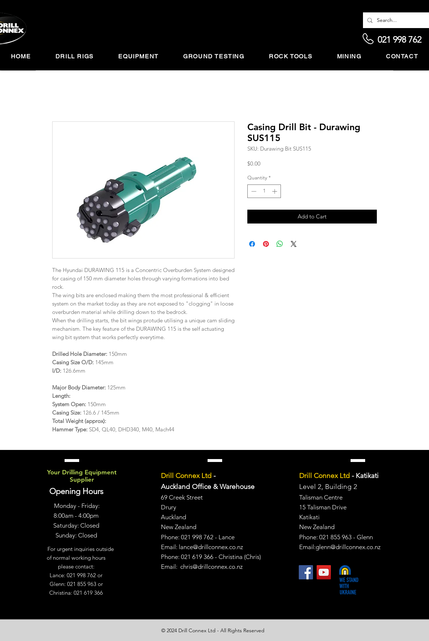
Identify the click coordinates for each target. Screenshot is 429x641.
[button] (75, 56)
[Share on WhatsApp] (279, 244)
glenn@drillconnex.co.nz (348, 547)
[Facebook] (306, 572)
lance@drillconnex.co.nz (211, 547)
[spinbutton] (264, 191)
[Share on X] (293, 244)
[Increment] (275, 191)
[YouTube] (324, 572)
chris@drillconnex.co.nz (211, 566)
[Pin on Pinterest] (266, 244)
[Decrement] (253, 191)
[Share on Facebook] (252, 244)
